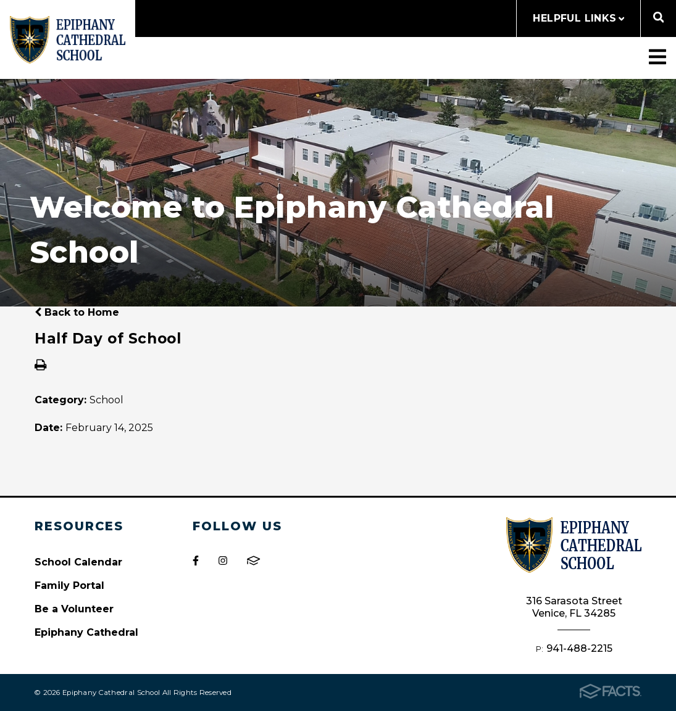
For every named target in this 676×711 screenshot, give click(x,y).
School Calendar (78, 562)
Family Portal (69, 585)
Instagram (223, 560)
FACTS (254, 560)
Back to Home (77, 312)
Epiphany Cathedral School (67, 40)
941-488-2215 (579, 648)
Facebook (196, 560)
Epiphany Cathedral (86, 632)
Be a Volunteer (74, 609)
